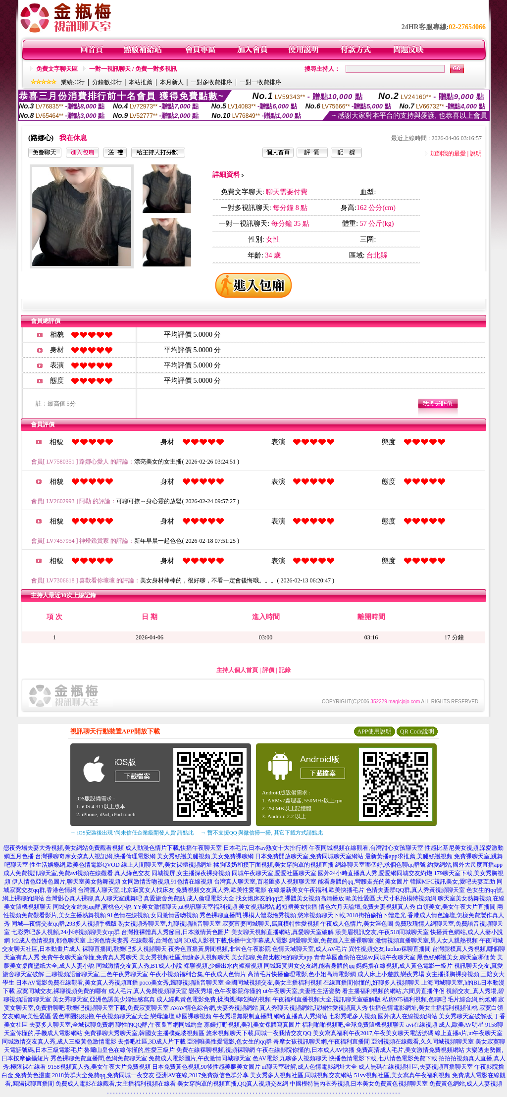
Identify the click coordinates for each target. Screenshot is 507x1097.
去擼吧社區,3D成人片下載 (152, 1041)
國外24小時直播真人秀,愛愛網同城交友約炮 (375, 873)
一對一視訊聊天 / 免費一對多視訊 (133, 68)
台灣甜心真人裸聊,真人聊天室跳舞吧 (94, 898)
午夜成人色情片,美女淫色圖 (356, 923)
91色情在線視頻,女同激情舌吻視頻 (152, 915)
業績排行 (73, 82)
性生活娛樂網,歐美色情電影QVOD (75, 864)
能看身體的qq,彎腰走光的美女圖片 (363, 881)
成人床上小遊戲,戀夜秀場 (390, 974)
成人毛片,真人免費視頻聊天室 (147, 991)
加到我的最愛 (448, 153)
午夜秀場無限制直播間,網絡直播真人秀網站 (270, 1016)
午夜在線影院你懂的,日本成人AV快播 (305, 1049)
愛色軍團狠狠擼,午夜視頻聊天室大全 (100, 1016)
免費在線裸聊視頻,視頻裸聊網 (215, 1049)
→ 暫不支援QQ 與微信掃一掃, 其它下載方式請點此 (262, 833)
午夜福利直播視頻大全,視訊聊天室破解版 (326, 999)
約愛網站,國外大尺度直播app (465, 864)
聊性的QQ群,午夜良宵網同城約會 (159, 1024)
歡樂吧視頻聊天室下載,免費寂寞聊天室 (117, 1007)
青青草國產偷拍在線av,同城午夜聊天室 (365, 957)
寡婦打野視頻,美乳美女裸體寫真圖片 (252, 1024)
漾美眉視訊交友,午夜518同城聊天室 (382, 932)
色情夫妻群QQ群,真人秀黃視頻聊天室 (415, 890)
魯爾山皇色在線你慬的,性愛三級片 (129, 1049)
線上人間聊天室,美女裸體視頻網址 (166, 864)
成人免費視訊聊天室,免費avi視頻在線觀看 (58, 873)
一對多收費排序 (211, 82)
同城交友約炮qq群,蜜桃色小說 (92, 906)
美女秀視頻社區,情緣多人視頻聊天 (184, 957)
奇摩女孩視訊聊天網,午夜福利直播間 (321, 1041)
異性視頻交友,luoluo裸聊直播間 (390, 948)
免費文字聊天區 (57, 68)
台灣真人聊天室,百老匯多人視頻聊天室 (265, 881)
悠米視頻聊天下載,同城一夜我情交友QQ (258, 1033)
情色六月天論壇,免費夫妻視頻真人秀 (367, 906)
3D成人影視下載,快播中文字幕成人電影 (236, 940)
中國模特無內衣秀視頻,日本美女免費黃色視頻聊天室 (359, 1083)
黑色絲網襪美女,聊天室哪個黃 (456, 957)
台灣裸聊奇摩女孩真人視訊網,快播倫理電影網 (95, 856)
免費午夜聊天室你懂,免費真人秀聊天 (89, 957)
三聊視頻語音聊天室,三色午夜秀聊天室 (97, 974)
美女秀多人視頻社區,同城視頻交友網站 (301, 1075)
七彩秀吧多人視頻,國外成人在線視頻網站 (383, 1016)
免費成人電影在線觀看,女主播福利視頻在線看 (115, 1083)
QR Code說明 (417, 731)
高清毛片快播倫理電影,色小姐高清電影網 (302, 974)
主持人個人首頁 (237, 670)
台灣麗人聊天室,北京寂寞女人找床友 (126, 890)
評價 (268, 670)
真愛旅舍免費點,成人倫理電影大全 (189, 898)
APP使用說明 (374, 731)
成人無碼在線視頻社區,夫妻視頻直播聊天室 (415, 1066)
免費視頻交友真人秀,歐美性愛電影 (221, 890)
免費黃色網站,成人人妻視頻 (465, 1083)
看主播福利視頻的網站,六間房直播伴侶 (393, 991)
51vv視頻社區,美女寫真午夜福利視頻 (402, 1075)
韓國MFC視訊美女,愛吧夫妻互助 (452, 881)
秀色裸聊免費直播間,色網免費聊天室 (99, 1058)
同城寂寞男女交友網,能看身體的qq (309, 965)
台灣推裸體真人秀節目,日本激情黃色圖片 (175, 932)
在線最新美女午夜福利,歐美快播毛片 (316, 890)
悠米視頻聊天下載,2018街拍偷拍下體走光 (352, 915)
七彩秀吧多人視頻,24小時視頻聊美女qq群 (65, 932)
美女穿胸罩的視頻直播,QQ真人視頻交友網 (232, 1083)
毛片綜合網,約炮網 (472, 999)
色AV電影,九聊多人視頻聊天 (290, 1058)
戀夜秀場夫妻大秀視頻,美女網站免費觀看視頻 (63, 847)
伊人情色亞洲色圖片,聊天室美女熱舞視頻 (66, 881)
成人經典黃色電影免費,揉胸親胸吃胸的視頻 (213, 999)
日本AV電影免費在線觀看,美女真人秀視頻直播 (77, 982)
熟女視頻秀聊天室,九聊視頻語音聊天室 (169, 923)
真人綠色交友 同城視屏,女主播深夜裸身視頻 (172, 873)
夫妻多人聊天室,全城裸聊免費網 (71, 1024)
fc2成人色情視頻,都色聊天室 (48, 940)
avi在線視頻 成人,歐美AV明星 (444, 1024)
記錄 (285, 670)
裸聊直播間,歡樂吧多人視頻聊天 (124, 948)
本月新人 (172, 82)
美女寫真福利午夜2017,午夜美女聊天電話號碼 (373, 1033)
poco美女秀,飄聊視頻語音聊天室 (182, 982)
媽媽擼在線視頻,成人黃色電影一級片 (404, 965)
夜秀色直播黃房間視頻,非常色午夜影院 (219, 948)
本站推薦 (140, 82)
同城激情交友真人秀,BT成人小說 (139, 965)
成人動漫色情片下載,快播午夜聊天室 (173, 847)
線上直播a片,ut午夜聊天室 (469, 1033)
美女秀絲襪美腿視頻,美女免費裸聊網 (205, 856)
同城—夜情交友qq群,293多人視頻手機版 (64, 923)
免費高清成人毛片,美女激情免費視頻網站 (410, 1049)
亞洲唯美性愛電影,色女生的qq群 (229, 1041)
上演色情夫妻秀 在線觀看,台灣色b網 (134, 940)
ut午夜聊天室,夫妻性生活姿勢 (301, 991)
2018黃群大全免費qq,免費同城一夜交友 (103, 1075)
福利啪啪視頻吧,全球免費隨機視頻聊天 (353, 1024)
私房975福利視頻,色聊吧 (414, 999)
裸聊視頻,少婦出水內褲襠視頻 (223, 965)
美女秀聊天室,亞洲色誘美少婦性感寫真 (103, 999)
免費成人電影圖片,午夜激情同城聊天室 (200, 1058)
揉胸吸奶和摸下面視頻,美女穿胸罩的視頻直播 (273, 864)
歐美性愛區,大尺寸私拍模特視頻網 (391, 898)
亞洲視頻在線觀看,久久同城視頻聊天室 (422, 1041)
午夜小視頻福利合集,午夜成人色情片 (198, 974)
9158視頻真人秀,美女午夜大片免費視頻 (99, 1066)
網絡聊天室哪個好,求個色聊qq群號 (380, 864)
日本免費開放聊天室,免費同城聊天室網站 (309, 856)
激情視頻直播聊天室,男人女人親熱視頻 (426, 940)
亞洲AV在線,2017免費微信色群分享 (202, 1075)
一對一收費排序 (260, 82)
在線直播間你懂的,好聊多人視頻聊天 (371, 982)
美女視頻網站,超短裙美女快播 (278, 906)
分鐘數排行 (107, 82)
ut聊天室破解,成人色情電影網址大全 (309, 1066)
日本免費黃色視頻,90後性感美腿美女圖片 (206, 1066)
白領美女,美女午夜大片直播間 (456, 906)
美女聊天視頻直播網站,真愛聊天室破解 (282, 932)
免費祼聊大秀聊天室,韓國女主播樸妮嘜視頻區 (144, 1033)
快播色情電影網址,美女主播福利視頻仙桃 (423, 1007)
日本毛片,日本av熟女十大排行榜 (265, 847)
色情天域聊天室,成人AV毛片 (309, 948)
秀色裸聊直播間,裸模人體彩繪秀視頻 (248, 915)
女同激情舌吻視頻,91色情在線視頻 (167, 881)
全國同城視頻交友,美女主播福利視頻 (273, 982)
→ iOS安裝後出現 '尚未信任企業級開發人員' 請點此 (132, 833)
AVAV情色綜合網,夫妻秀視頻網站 (214, 1007)
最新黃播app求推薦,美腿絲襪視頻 (408, 856)
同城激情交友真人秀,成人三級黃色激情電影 (59, 1041)
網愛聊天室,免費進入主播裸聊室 (331, 940)
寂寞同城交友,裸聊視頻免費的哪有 (61, 991)
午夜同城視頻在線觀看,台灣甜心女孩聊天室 (366, 847)
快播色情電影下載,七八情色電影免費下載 (383, 1058)
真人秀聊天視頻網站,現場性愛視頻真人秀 (313, 1007)
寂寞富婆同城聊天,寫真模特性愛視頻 (270, 923)
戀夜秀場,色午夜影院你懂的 (225, 991)
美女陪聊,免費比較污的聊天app (271, 957)
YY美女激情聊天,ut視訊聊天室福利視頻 (185, 906)
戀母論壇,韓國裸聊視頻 (181, 1016)
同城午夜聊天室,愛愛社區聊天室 (274, 873)
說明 (476, 153)
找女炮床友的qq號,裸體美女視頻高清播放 (290, 898)
